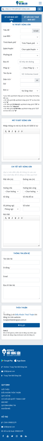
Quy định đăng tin (8, 405)
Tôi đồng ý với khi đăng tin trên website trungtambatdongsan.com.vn (20, 317)
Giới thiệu (5, 389)
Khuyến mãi (5, 409)
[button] (5, 131)
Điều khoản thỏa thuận (11, 393)
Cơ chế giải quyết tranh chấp (13, 399)
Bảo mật (4, 402)
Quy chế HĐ (5, 396)
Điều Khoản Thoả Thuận (24, 314)
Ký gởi (21, 325)
